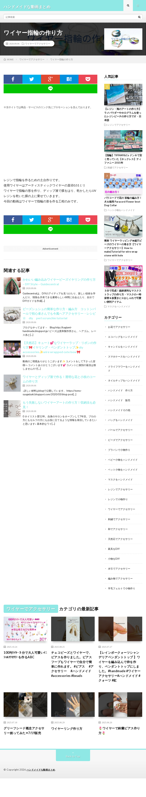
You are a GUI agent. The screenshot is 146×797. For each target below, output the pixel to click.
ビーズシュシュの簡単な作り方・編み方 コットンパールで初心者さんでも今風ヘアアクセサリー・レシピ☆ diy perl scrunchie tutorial (59, 315)
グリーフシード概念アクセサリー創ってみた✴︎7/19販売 (25, 746)
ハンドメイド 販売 (120, 410)
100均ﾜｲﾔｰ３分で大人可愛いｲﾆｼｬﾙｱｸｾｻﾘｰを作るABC (24, 664)
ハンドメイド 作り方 (121, 400)
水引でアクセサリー (120, 578)
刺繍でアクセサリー (117, 169)
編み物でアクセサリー (121, 588)
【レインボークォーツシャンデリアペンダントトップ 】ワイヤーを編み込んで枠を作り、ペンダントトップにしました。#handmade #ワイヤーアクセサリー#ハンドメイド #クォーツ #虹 (119, 677)
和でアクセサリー (118, 538)
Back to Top (73, 775)
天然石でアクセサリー (121, 548)
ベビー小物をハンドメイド (124, 469)
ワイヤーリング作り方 (68, 741)
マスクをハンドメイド (118, 308)
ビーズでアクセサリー (121, 449)
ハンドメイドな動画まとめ (42, 788)
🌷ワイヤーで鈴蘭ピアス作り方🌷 (119, 744)
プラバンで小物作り (120, 459)
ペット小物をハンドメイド (121, 212)
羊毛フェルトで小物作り (122, 598)
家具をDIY (114, 558)
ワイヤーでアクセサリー (37, 46)
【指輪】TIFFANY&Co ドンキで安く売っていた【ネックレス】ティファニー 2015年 (123, 161)
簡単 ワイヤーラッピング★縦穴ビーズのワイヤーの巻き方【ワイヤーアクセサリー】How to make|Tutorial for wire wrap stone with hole (123, 250)
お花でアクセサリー (120, 329)
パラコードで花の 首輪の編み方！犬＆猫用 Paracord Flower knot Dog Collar (123, 204)
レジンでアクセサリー (118, 127)
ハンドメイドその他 (120, 420)
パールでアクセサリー (121, 439)
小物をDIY (114, 568)
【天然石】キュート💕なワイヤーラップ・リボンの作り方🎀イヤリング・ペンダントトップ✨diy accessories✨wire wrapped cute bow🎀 (59, 349)
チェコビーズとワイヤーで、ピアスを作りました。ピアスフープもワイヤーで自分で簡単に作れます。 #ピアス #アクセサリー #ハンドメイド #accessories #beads (72, 677)
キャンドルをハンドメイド (124, 348)
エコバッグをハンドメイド (124, 339)
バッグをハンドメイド (121, 430)
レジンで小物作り (118, 509)
